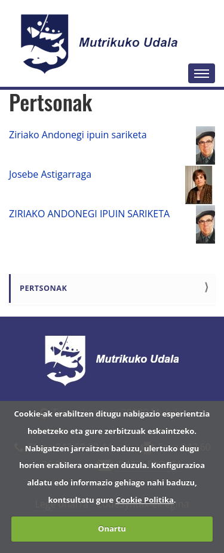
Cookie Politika (145, 499)
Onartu (112, 528)
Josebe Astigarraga (50, 174)
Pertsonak (43, 288)
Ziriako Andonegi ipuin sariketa (78, 134)
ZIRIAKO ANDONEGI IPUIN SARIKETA (89, 213)
